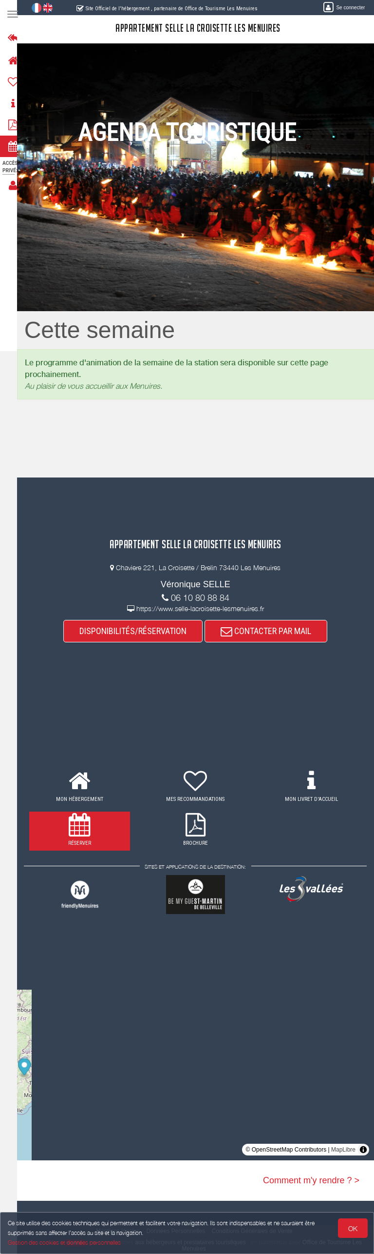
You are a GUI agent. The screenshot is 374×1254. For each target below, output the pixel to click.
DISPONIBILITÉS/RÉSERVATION (137, 631)
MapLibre (343, 1149)
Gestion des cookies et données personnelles (64, 1242)
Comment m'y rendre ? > (311, 1180)
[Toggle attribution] (363, 1149)
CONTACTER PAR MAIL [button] (270, 631)
